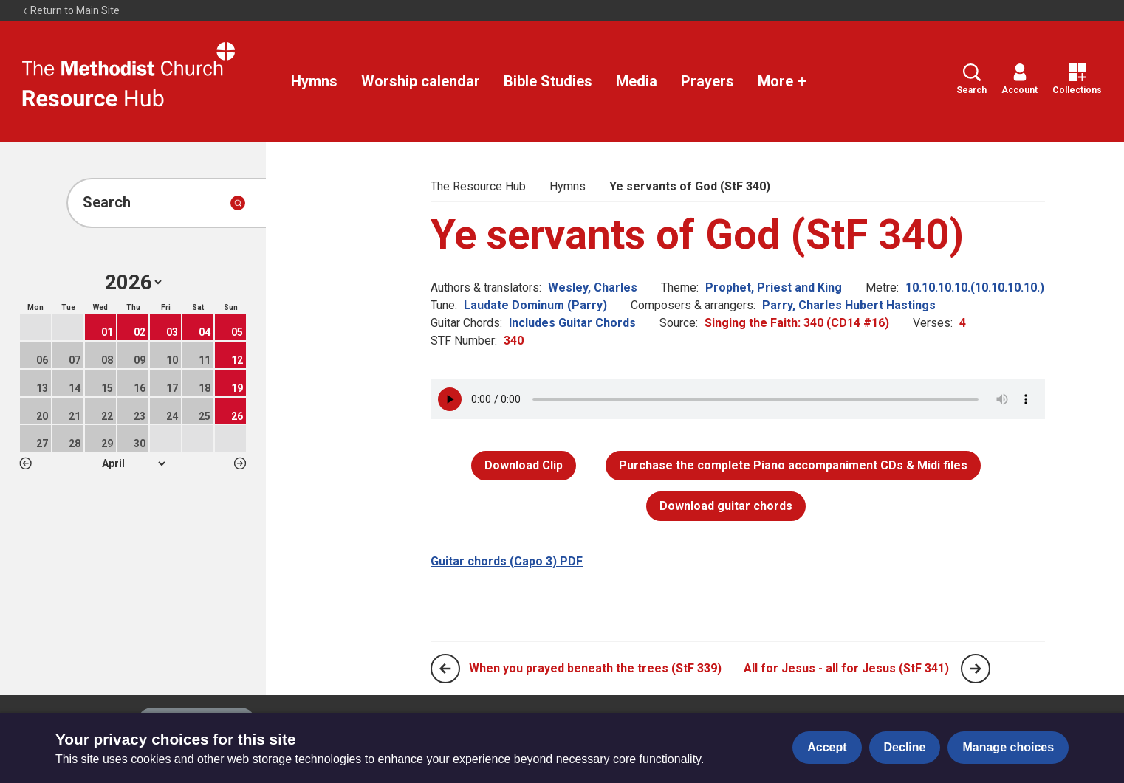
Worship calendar (420, 81)
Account (1019, 79)
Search (971, 79)
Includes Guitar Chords (572, 323)
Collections (1077, 79)
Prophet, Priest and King (773, 287)
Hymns (314, 81)
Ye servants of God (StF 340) (689, 186)
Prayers (707, 81)
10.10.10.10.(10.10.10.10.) (974, 287)
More (783, 81)
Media (636, 81)
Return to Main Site (71, 10)
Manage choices (1008, 747)
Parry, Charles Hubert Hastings (849, 305)
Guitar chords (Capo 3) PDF (507, 561)
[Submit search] (237, 203)
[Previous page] (445, 668)
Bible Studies (548, 81)
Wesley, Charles (592, 287)
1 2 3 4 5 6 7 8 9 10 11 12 (133, 463)
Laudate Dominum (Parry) (535, 305)
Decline (905, 747)
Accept (826, 747)
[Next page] (975, 668)
